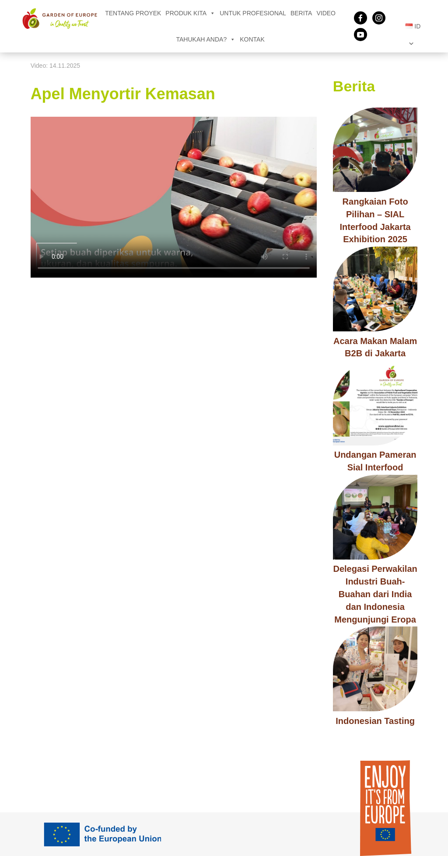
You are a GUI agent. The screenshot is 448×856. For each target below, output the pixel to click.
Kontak (252, 39)
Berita (301, 13)
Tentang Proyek (133, 13)
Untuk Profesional (253, 13)
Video (326, 13)
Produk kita (190, 13)
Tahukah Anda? (206, 39)
